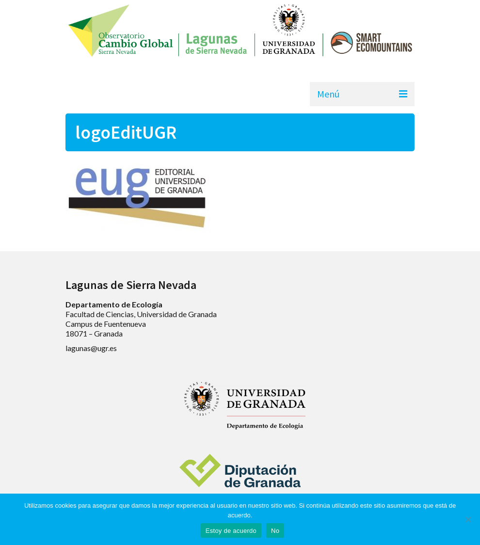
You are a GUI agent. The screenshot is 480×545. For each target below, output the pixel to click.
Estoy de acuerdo (231, 530)
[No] (468, 519)
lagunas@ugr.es (91, 348)
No (275, 530)
